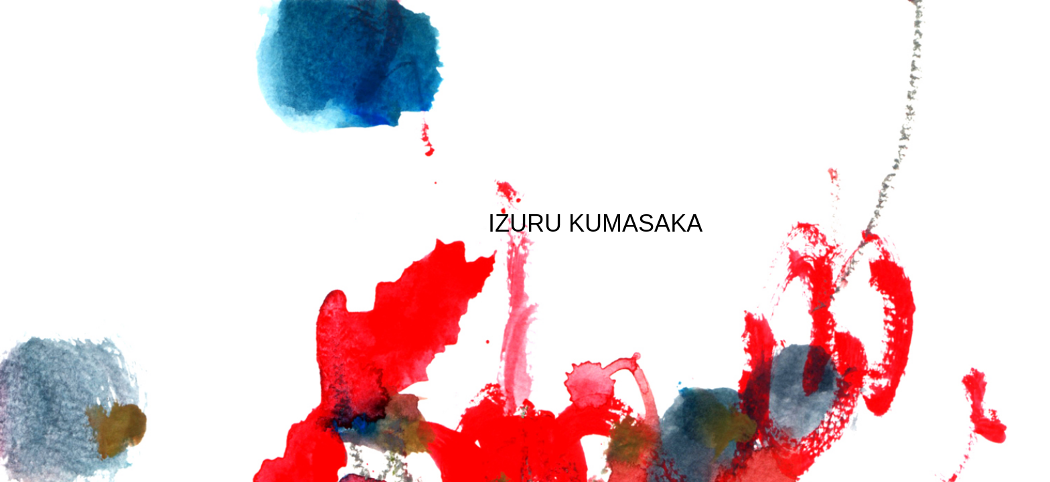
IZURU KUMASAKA (595, 223)
